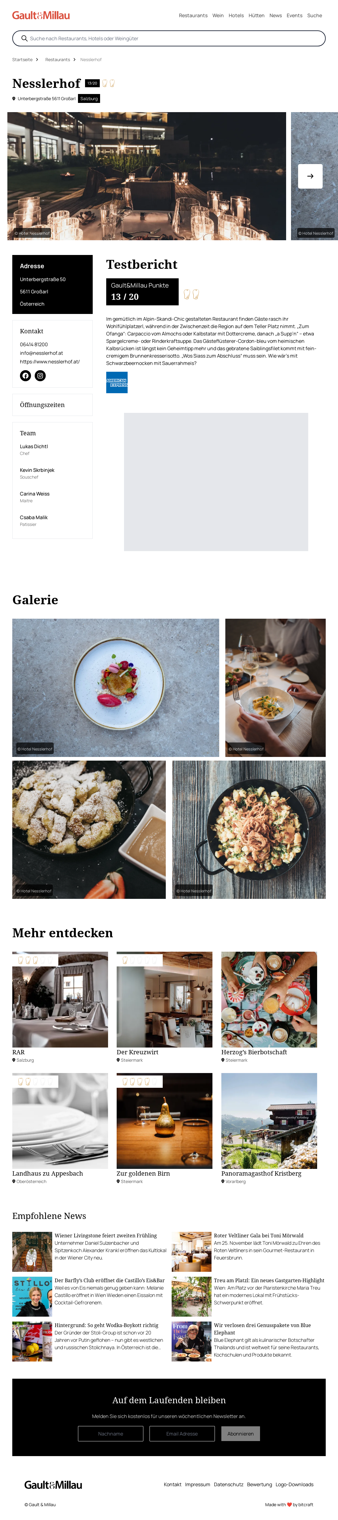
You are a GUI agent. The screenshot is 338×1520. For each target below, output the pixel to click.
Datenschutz (228, 1484)
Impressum (197, 1484)
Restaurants (193, 15)
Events (294, 15)
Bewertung (259, 1484)
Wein (218, 15)
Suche (314, 15)
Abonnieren (240, 1433)
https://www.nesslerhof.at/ (50, 361)
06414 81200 (34, 344)
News (276, 15)
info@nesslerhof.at (41, 353)
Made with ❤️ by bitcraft (289, 1504)
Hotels (236, 15)
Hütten (257, 15)
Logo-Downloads (294, 1484)
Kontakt (172, 1484)
